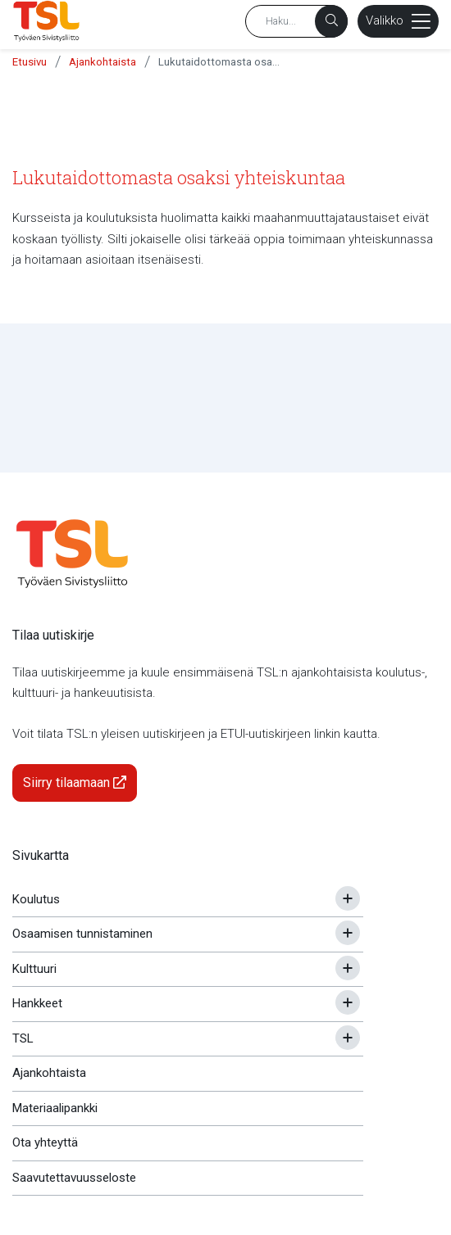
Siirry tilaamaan (74, 782)
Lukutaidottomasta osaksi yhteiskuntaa (219, 62)
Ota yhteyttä (45, 1142)
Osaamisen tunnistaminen (82, 933)
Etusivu (29, 62)
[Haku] (331, 21)
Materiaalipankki (55, 1108)
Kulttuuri (34, 968)
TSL (23, 1038)
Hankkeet (37, 1003)
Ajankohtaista (102, 62)
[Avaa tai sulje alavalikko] (347, 898)
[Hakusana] (296, 21)
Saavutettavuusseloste (74, 1177)
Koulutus (36, 899)
